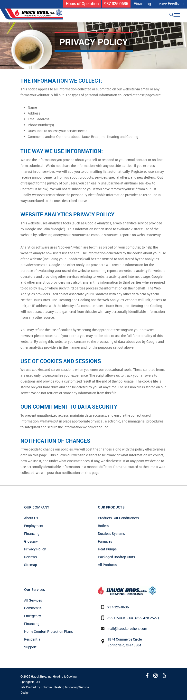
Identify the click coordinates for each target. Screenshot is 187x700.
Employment (33, 525)
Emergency (32, 616)
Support (30, 647)
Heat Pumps (107, 549)
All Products (107, 564)
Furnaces (105, 541)
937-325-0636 (118, 607)
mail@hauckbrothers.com (127, 628)
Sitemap (30, 564)
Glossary (31, 541)
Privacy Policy (35, 549)
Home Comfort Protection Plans (48, 631)
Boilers (103, 525)
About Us (31, 518)
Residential (32, 639)
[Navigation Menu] (177, 14)
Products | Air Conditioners (118, 518)
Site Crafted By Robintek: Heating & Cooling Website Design (54, 689)
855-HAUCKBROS (120, 617)
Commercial (33, 608)
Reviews (30, 557)
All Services (33, 600)
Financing (31, 533)
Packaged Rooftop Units (116, 557)
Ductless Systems (111, 533)
